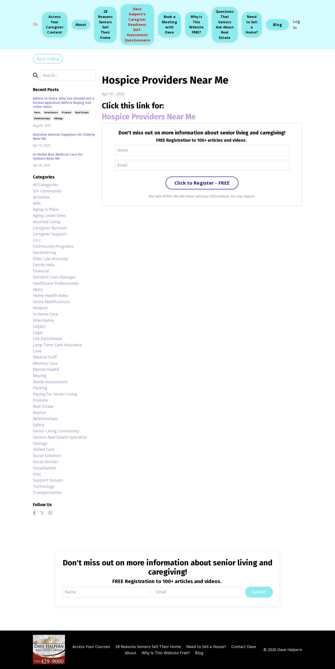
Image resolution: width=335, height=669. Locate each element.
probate (66, 112)
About (130, 652)
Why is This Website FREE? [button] (196, 24)
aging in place (46, 209)
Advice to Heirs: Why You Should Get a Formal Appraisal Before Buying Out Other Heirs (63, 102)
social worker (45, 461)
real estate (82, 112)
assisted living (46, 221)
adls (37, 203)
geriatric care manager (54, 277)
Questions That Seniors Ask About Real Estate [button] (225, 24)
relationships (42, 118)
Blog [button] (277, 24)
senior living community (56, 430)
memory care (45, 363)
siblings (58, 118)
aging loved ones (49, 215)
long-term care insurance (57, 344)
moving (39, 375)
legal (38, 332)
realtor (39, 412)
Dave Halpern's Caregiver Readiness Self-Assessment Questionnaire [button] (137, 25)
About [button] (80, 24)
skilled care (43, 449)
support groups (48, 480)
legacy (39, 326)
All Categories (45, 184)
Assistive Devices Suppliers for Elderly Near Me (64, 137)
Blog (199, 652)
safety (38, 424)
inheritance (51, 112)
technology (43, 486)
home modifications (51, 301)
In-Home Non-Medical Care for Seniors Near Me (58, 156)
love (37, 351)
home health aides (50, 295)
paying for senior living (55, 393)
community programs (53, 246)
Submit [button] (259, 591)
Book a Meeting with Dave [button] (169, 24)
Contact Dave (243, 646)
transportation (47, 492)
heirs (37, 112)
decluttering (44, 252)
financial (41, 270)
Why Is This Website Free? (166, 652)
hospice (40, 307)
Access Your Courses (91, 646)
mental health (46, 369)
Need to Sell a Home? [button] (252, 24)
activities (41, 197)
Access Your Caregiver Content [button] (54, 24)
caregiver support (50, 233)
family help (43, 264)
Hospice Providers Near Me (149, 116)
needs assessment (50, 381)
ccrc (37, 240)
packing (40, 387)
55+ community (47, 190)
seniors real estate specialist (60, 437)
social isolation (47, 455)
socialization (44, 467)
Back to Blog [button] (48, 58)
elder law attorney (50, 258)
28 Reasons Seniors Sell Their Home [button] (105, 24)
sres (37, 474)
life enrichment (47, 338)
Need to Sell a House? (206, 646)
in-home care (45, 314)
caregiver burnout (50, 227)
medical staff (45, 357)
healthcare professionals (56, 283)
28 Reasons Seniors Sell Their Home (148, 646)
